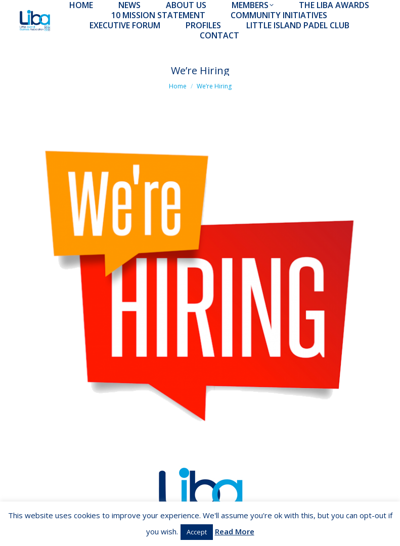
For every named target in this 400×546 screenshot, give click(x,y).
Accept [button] (197, 531)
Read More (234, 531)
